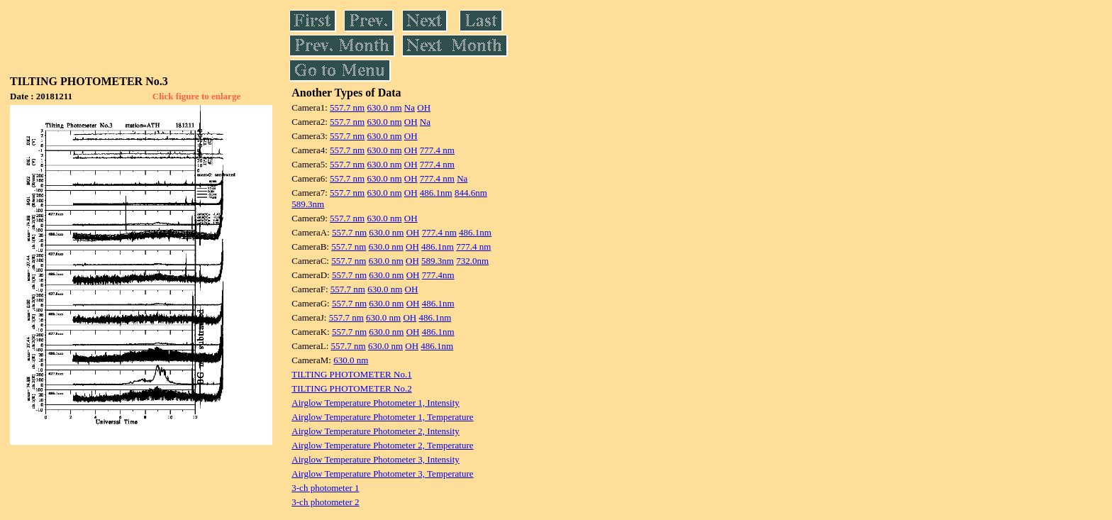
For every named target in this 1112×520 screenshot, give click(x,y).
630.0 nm (384, 107)
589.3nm (307, 204)
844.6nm (471, 192)
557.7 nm (347, 107)
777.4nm (438, 275)
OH (423, 107)
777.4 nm (437, 150)
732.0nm (472, 260)
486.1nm (436, 192)
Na (409, 107)
